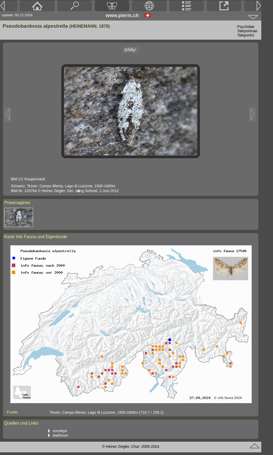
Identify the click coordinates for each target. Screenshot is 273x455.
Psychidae (246, 27)
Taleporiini (245, 35)
